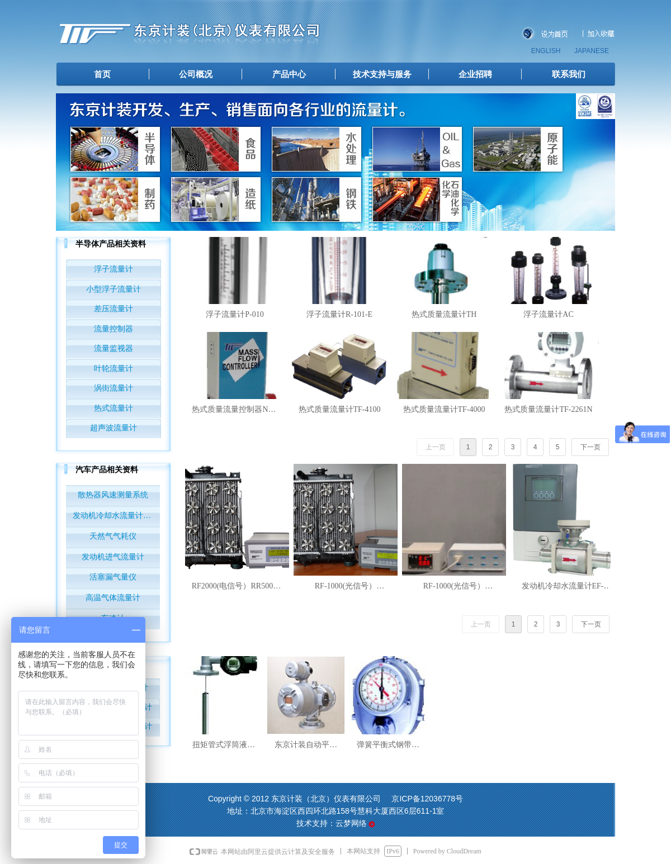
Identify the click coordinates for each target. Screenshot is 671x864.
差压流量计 (113, 309)
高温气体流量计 (113, 598)
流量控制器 (113, 329)
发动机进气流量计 (113, 557)
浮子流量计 (113, 269)
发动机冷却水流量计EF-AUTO (116, 515)
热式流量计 (113, 408)
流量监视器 (113, 348)
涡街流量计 (113, 388)
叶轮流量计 (113, 368)
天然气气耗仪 (112, 536)
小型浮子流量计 (113, 289)
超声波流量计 (113, 428)
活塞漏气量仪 (112, 577)
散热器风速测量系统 (113, 495)
